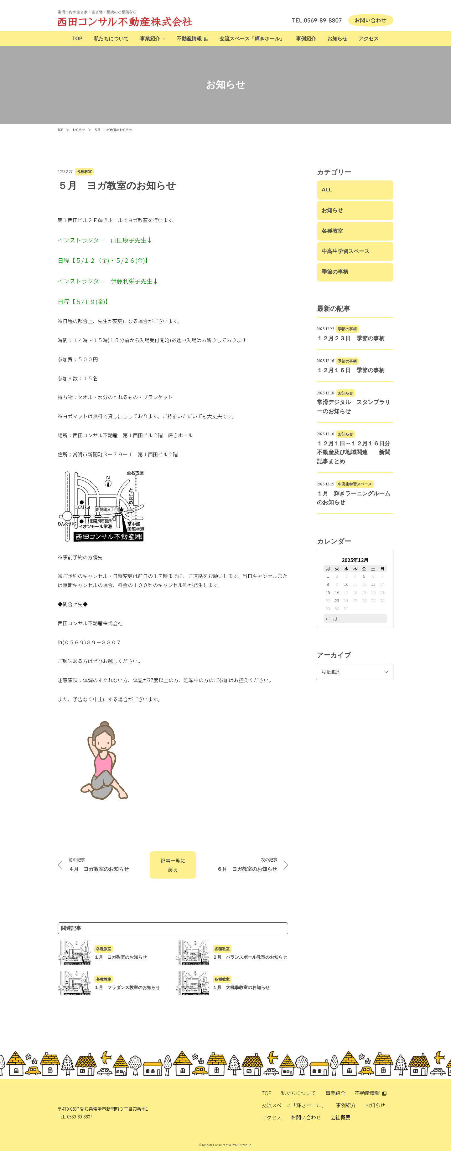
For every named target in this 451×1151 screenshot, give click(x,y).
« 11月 (331, 618)
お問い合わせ (306, 1117)
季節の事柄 (335, 272)
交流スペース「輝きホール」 (252, 38)
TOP (77, 38)
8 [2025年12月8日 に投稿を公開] (328, 584)
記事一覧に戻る (172, 865)
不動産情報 (189, 38)
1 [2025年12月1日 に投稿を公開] (328, 576)
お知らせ (337, 38)
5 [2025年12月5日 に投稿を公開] (364, 576)
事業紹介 (150, 38)
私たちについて (111, 38)
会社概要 (340, 1117)
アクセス (369, 38)
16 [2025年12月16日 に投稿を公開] (337, 592)
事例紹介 (306, 38)
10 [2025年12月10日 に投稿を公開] (346, 584)
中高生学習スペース (346, 251)
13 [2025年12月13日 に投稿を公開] (373, 584)
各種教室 (84, 172)
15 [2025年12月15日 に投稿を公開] (328, 592)
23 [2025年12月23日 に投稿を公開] (337, 600)
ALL (327, 190)
